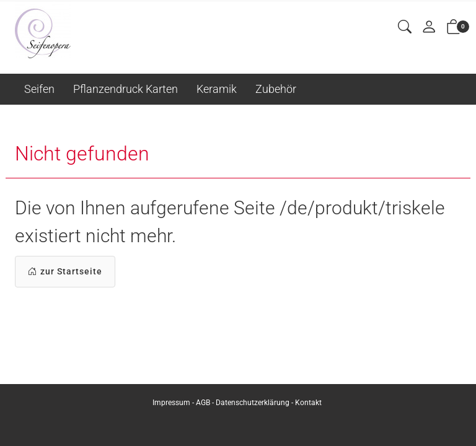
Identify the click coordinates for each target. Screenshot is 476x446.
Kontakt (308, 402)
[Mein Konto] (429, 28)
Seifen (39, 88)
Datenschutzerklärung (252, 402)
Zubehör (275, 88)
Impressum (171, 402)
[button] (405, 27)
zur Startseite (65, 271)
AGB (203, 402)
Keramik (216, 88)
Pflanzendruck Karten (125, 88)
